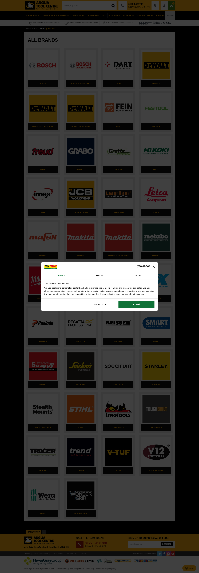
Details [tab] (99, 275)
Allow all (136, 304)
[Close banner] (154, 267)
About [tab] (138, 275)
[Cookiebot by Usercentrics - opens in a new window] (138, 267)
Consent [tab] (61, 275)
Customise (99, 304)
